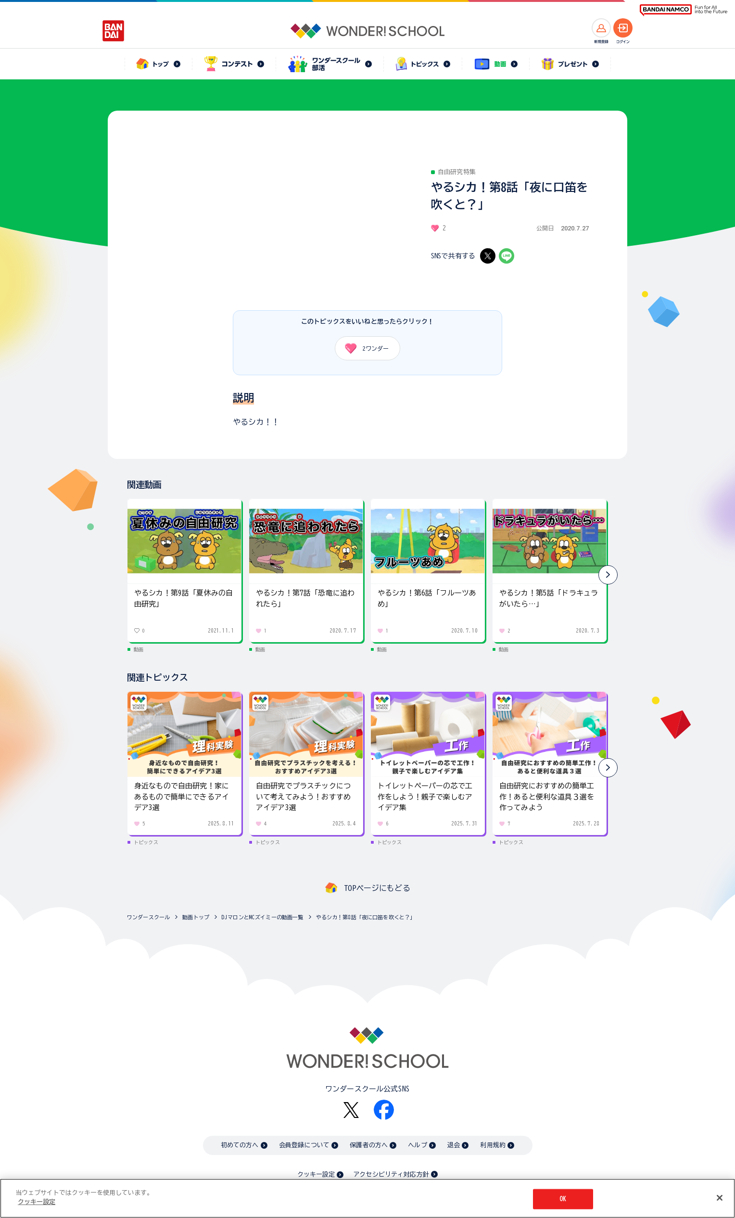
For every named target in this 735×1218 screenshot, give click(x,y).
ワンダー (363, 348)
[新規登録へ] (601, 28)
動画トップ (195, 917)
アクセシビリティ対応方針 (391, 1174)
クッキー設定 (316, 1174)
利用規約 (493, 1145)
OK (562, 1199)
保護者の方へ (369, 1145)
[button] (608, 574)
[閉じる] (719, 1197)
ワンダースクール (148, 917)
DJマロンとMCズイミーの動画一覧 (263, 917)
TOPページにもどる (377, 888)
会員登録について (304, 1145)
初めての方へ (240, 1145)
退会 (453, 1145)
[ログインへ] (623, 28)
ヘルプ (417, 1145)
